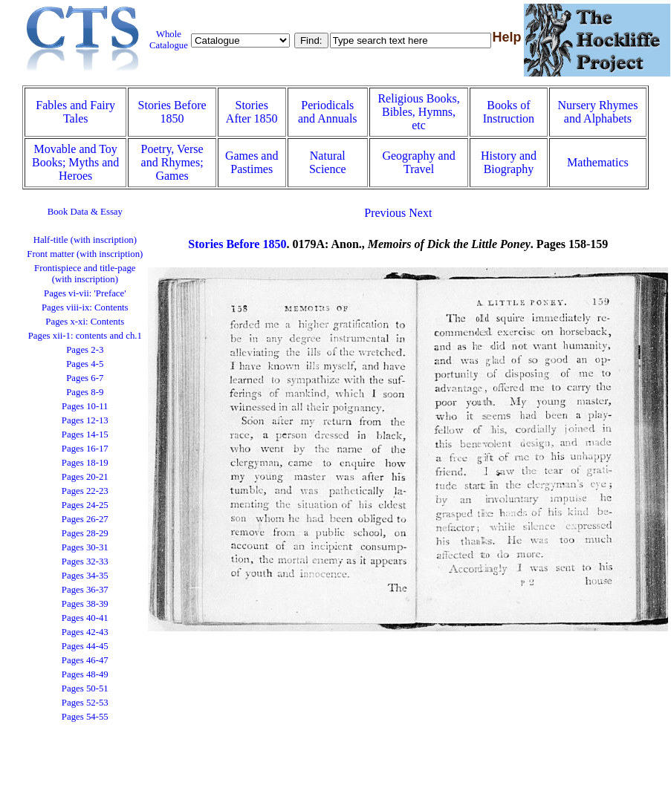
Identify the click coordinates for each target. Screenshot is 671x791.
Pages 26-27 (85, 519)
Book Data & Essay (85, 211)
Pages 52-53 (85, 702)
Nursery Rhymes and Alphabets (597, 112)
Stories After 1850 (252, 112)
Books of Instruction (508, 112)
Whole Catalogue (168, 40)
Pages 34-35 (85, 575)
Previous (385, 212)
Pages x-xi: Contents (84, 321)
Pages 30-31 (85, 547)
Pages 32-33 (85, 561)
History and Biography (509, 162)
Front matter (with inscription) (85, 254)
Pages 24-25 (85, 505)
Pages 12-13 (85, 420)
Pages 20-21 (85, 477)
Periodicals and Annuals (327, 112)
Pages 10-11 (85, 406)
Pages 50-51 (85, 688)
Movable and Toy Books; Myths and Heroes (75, 162)
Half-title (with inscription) (85, 240)
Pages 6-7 (84, 378)
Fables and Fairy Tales (75, 112)
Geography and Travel (418, 162)
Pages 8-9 (84, 392)
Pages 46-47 (85, 660)
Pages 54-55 (85, 717)
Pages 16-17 (85, 448)
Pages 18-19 (85, 463)
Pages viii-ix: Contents (85, 307)
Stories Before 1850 (172, 112)
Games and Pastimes (252, 162)
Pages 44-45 (85, 646)
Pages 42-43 (85, 632)
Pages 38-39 (85, 604)
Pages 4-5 (84, 364)
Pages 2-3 (84, 350)
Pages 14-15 (85, 434)
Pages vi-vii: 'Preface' (85, 293)
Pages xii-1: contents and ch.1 (85, 336)
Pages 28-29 (85, 533)
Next (420, 212)
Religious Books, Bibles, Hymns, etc (418, 111)
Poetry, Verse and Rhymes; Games (172, 162)
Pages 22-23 (85, 491)
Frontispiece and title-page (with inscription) (84, 273)
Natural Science (327, 162)
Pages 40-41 (85, 618)
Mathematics (598, 162)
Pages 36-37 (85, 590)
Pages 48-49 (85, 674)
